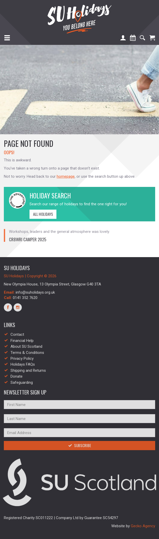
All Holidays (41, 214)
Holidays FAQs (23, 364)
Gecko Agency (143, 526)
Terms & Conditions (27, 352)
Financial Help (22, 340)
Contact (17, 334)
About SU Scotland (26, 346)
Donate (17, 376)
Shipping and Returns (28, 370)
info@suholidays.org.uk (35, 292)
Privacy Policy (22, 358)
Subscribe (79, 445)
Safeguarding (22, 382)
